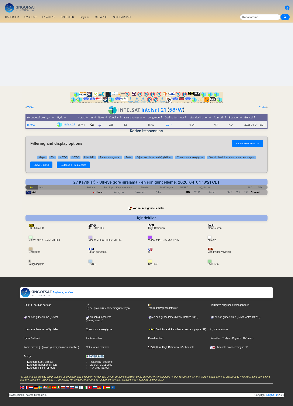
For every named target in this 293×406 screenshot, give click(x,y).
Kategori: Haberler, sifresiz (42, 364)
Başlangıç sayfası (46, 292)
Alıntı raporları (94, 338)
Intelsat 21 (154, 110)
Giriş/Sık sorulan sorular (37, 304)
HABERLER (12, 17)
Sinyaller (84, 17)
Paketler (215, 338)
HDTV (63, 157)
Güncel (255, 192)
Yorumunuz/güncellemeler (148, 208)
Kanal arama (219, 329)
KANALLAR (48, 17)
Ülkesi (99, 192)
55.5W (30, 107)
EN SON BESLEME (100, 364)
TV (52, 157)
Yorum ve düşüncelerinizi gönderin (229, 304)
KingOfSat (272, 394)
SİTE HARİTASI (122, 17)
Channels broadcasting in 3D (229, 347)
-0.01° (168, 124)
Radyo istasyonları (110, 157)
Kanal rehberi (155, 338)
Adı (34, 192)
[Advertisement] (146, 54)
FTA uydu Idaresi (98, 367)
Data (128, 157)
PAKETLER (67, 17)
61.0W (262, 107)
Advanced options (247, 143)
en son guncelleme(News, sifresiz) (98, 319)
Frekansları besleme (101, 361)
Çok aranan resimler (97, 347)
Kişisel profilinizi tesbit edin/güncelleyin (108, 306)
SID (188, 192)
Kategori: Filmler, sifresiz (41, 367)
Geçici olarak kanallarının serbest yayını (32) (177, 329)
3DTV (75, 157)
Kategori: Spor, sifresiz (40, 361)
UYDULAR (30, 17)
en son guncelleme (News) (41, 317)
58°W (176, 110)
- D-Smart (246, 338)
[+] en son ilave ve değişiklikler (154, 157)
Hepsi (42, 157)
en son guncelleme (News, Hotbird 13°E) (173, 317)
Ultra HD (89, 157)
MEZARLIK (101, 17)
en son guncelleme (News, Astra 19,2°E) (235, 317)
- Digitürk (235, 338)
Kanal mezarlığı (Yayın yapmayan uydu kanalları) (51, 347)
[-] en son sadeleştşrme (190, 157)
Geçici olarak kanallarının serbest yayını (231, 157)
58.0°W (31, 124)
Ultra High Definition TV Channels (171, 347)
